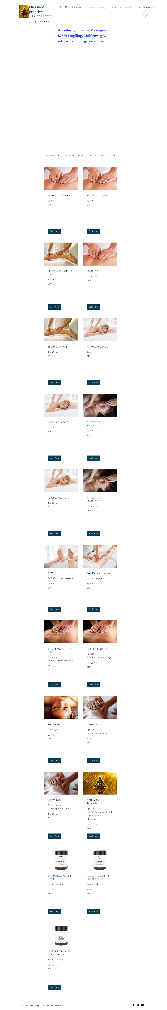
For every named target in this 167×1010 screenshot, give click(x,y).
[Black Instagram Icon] (142, 1005)
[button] (54, 231)
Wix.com (60, 1006)
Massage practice (36, 10)
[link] (52, 155)
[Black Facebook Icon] (133, 1005)
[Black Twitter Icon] (138, 1005)
